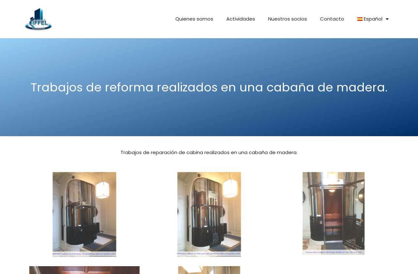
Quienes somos (194, 18)
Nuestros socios (287, 18)
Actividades (240, 18)
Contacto (332, 18)
